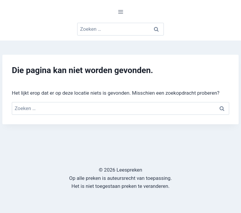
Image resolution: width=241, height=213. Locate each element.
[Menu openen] (120, 11)
